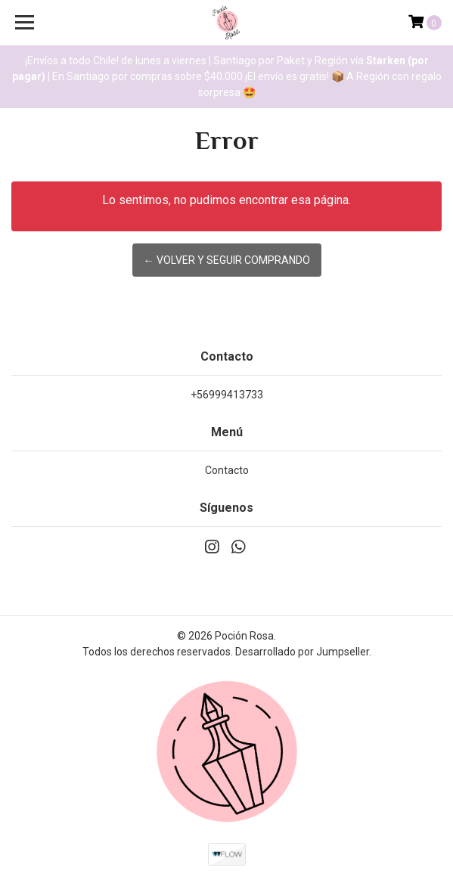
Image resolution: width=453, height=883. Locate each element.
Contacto (227, 470)
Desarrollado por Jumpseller (302, 652)
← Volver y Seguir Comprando (227, 260)
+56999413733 (227, 395)
